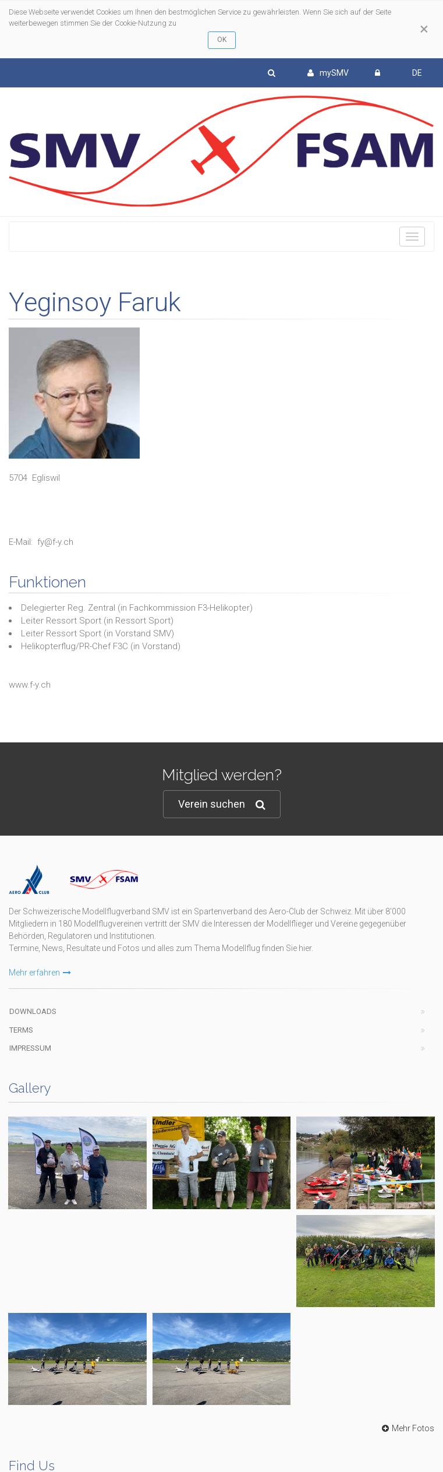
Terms (21, 1030)
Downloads (32, 1011)
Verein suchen (221, 804)
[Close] (424, 29)
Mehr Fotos (406, 1428)
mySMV (328, 73)
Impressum (30, 1048)
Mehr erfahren (40, 972)
